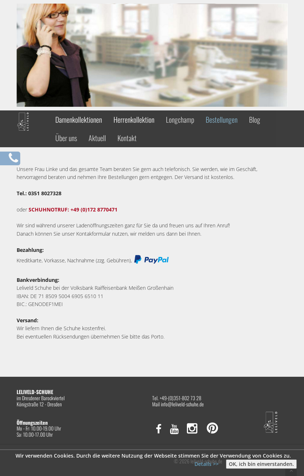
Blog (254, 119)
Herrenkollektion (134, 119)
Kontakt (127, 137)
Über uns (66, 137)
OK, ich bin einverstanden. (261, 463)
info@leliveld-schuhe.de (182, 404)
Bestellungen (221, 119)
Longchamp (180, 119)
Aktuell (97, 137)
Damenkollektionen (78, 119)
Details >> (206, 463)
